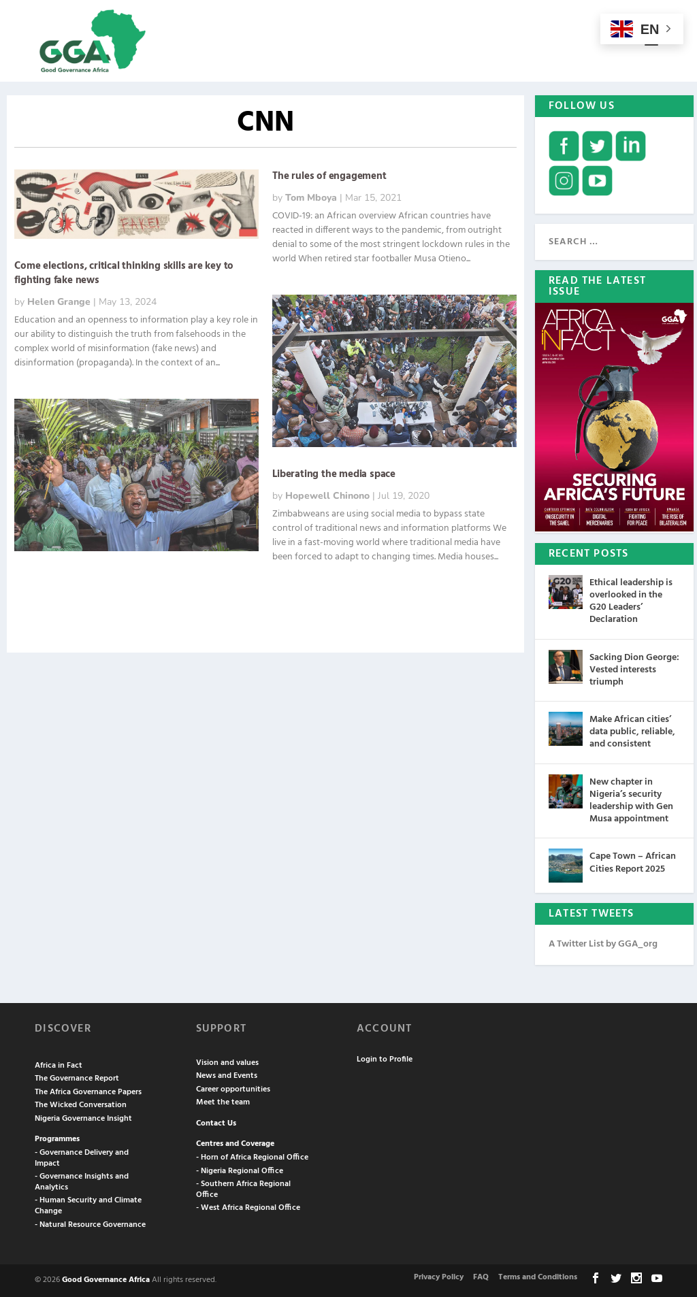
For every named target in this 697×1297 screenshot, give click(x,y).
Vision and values (227, 1063)
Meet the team (223, 1102)
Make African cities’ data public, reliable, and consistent (632, 732)
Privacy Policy (439, 1277)
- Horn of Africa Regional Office (252, 1157)
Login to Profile (384, 1059)
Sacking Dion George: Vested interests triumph (634, 670)
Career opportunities (233, 1089)
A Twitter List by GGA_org (603, 944)
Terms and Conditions (537, 1277)
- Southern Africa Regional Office (243, 1189)
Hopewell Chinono (327, 495)
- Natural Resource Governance (90, 1225)
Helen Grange (59, 301)
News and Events (226, 1076)
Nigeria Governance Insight (83, 1119)
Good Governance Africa (106, 1280)
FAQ (481, 1277)
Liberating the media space (333, 474)
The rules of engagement (329, 176)
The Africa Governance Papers (88, 1092)
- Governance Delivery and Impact (82, 1158)
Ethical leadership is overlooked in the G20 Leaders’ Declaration (630, 601)
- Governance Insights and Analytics (82, 1182)
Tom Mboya (311, 197)
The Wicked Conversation (81, 1105)
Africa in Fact (58, 1065)
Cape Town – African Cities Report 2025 (632, 862)
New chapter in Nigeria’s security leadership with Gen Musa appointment (631, 800)
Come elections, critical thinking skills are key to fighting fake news (123, 273)
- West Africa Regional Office (248, 1208)
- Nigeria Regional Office (239, 1171)
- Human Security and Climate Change (88, 1206)
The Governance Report (77, 1078)
